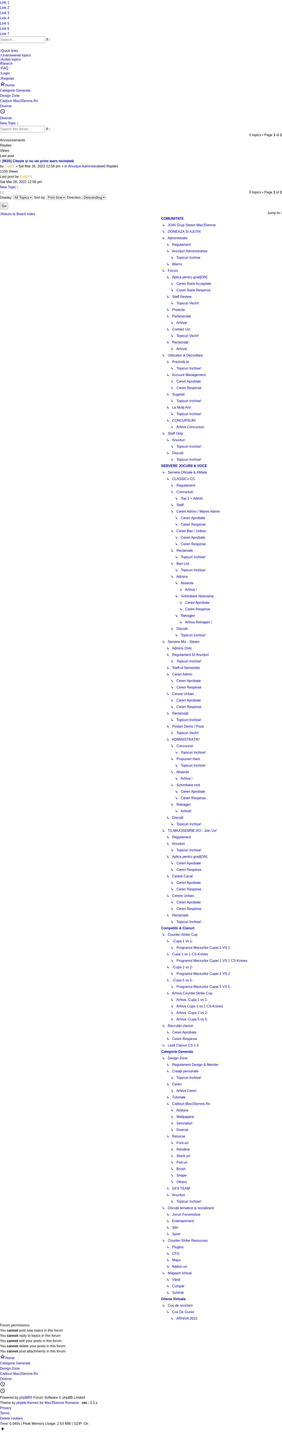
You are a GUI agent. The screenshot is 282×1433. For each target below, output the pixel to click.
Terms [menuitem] (5, 1413)
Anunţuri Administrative (86, 166)
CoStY (10, 166)
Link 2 (4, 8)
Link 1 (4, 2)
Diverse (6, 118)
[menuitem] (139, 55)
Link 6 (4, 28)
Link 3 (4, 13)
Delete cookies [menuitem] (11, 1418)
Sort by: (50, 197)
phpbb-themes (27, 1403)
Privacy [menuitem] (5, 1408)
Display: (16, 197)
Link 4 (4, 18)
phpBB (24, 1397)
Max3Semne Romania (61, 1403)
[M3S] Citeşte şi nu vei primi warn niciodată (38, 161)
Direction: (86, 197)
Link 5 (4, 23)
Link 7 (4, 34)
